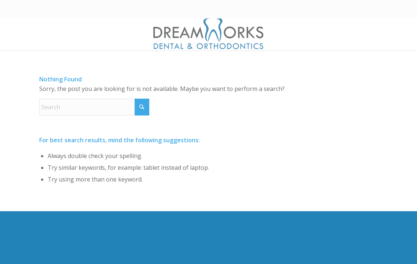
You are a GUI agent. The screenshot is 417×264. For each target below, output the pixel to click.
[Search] (94, 107)
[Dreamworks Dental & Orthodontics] (208, 34)
